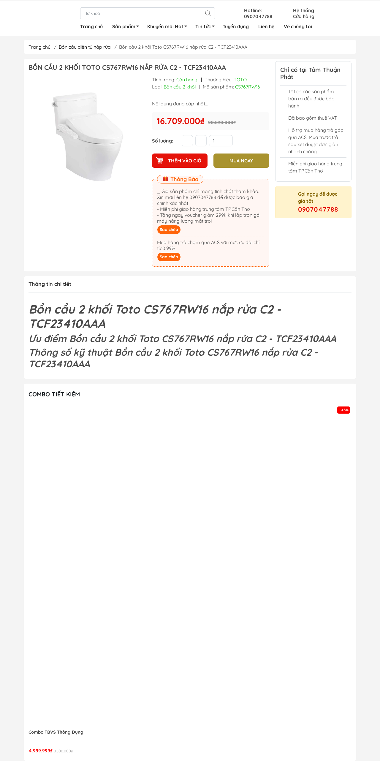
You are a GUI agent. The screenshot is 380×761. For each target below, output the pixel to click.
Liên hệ (266, 26)
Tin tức (206, 27)
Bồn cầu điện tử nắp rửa (85, 47)
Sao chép (169, 229)
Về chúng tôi (298, 26)
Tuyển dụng (236, 26)
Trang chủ (91, 26)
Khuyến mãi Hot (169, 27)
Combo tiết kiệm (54, 394)
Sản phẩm (127, 27)
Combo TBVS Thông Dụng (55, 732)
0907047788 (318, 209)
